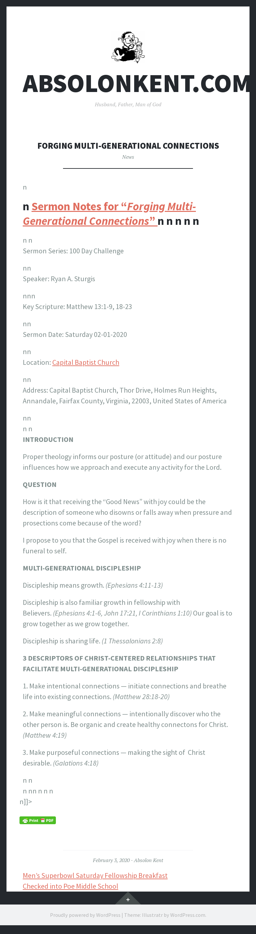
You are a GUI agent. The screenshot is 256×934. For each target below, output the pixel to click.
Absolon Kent (148, 862)
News (128, 159)
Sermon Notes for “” (109, 216)
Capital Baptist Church (85, 364)
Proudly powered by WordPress (85, 917)
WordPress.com (187, 917)
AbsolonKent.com (137, 85)
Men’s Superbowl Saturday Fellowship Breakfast (95, 877)
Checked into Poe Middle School (70, 888)
